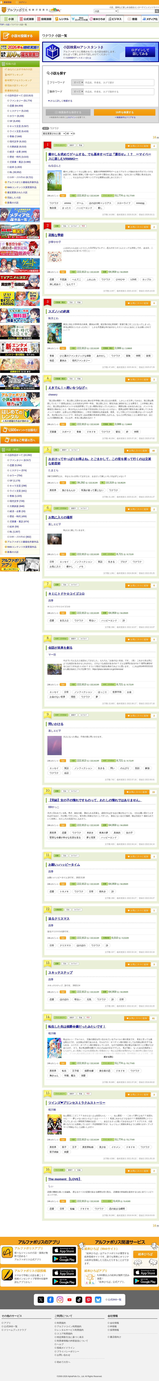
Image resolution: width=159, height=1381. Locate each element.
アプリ (7, 1323)
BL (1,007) (15, 531)
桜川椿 (52, 1033)
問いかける (55, 724)
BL (56, 450)
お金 (129, 692)
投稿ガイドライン (66, 1348)
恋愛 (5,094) (16, 465)
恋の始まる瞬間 (117, 1208)
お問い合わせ (63, 1355)
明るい (92, 620)
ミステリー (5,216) (19, 111)
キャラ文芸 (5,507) (19, 126)
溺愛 (83, 1075)
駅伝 (118, 431)
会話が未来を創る (60, 647)
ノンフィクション (83, 561)
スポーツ (66, 431)
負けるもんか (68, 490)
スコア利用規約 (65, 1333)
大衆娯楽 (58, 909)
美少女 (102, 1147)
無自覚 (53, 208)
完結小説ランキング (17, 85)
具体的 (117, 832)
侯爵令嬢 (89, 1070)
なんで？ (70, 284)
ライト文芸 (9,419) (19, 131)
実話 (100, 561)
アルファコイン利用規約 (69, 1326)
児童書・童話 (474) (19, 521)
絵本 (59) (14, 526)
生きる (111, 561)
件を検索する (125, 112)
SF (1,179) (15, 480)
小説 (7, 24)
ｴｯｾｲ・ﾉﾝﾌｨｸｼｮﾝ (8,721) (21, 177)
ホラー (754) (16, 475)
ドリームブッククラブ (15, 1330)
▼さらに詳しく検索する (60, 100)
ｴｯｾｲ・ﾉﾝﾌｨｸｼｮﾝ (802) (20, 537)
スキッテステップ (60, 972)
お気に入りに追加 (138, 146)
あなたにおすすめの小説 (20, 69)
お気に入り (55, 566)
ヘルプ (60, 1344)
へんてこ (76, 279)
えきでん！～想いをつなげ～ (68, 387)
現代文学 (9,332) (18, 141)
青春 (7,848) (16, 136)
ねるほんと (54, 165)
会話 (66, 773)
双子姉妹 (54, 1152)
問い (112, 768)
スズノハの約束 (58, 311)
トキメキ (64, 891)
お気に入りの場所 (60, 517)
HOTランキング (15, 74)
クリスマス (65, 945)
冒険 (128, 355)
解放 (147, 768)
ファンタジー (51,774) (21, 100)
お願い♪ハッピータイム (64, 864)
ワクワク (54, 203)
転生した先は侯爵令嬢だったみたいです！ (77, 1026)
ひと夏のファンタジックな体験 (75, 355)
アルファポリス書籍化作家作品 (22, 182)
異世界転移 (87, 1147)
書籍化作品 (12, 90)
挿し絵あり (55, 284)
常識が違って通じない (92, 490)
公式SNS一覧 (114, 1299)
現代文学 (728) (17, 501)
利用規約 (61, 1323)
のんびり (124, 768)
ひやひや (120, 279)
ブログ (123, 561)
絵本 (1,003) (16, 167)
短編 (72, 1208)
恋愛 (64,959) (16, 105)
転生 (64, 1070)
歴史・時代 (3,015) (19, 157)
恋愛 (57, 226)
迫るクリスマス (58, 918)
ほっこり (102, 692)
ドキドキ (91, 431)
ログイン (23, 2)
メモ (81, 566)
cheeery (52, 394)
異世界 (53, 490)
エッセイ (64, 561)
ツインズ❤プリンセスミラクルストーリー (76, 1102)
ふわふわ (91, 279)
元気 (89, 999)
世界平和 (117, 692)
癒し (100, 208)
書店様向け (115, 1337)
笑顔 (137, 768)
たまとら (53, 470)
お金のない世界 (57, 697)
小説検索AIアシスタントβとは (78, 58)
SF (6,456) (15, 121)
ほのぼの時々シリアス (100, 203)
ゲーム (80, 203)
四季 (50, 600)
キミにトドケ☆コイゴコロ (66, 593)
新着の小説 (12, 202)
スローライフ (123, 203)
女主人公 (64, 620)
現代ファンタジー (81, 360)
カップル (146, 279)
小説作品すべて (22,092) (19, 455)
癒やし (69, 566)
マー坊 (52, 654)
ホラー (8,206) (17, 116)
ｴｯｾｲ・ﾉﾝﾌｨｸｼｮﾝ (60, 508)
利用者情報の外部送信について (72, 1340)
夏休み (63, 360)
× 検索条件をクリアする (125, 117)
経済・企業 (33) (17, 511)
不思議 (63, 279)
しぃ (50, 1186)
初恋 (52, 360)
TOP (2, 24)
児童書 (53, 431)
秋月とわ (53, 318)
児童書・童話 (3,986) (20, 162)
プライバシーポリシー (68, 1351)
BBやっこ (53, 807)
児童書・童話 (60, 302)
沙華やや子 (54, 242)
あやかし (101, 355)
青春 (52, 355)
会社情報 (114, 1323)
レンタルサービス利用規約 (70, 1330)
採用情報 (114, 1330)
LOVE (133, 279)
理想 (73, 697)
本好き (90, 832)
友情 (148, 355)
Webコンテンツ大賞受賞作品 (21, 187)
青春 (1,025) (16, 496)
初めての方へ (63, 1362)
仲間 (138, 355)
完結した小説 (14, 197)
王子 (74, 1147)
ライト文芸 (59, 1170)
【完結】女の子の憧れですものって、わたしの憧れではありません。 (95, 800)
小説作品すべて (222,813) (20, 95)
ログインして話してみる (140, 51)
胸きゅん (54, 1075)
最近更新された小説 (17, 192)
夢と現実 (90, 837)
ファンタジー (60, 145)
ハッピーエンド (84, 208)
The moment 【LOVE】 (65, 1179)
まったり (66, 208)
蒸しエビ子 (54, 524)
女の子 (129, 832)
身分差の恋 (104, 1070)
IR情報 (113, 1326)
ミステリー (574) (18, 470)
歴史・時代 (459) (18, 516)
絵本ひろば (145, 1254)
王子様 (75, 1070)
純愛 (66, 1152)
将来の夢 (103, 832)
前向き (102, 891)
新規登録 (7, 2)
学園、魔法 (69, 1075)
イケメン (115, 1147)
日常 (52, 561)
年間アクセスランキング (19, 80)
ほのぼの (81, 945)
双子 (64, 1147)
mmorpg (140, 203)
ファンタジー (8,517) (20, 460)
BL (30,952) (15, 172)
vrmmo (67, 203)
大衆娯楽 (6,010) (18, 146)
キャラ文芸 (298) (18, 485)
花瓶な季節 (55, 235)
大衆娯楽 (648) (17, 506)
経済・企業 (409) (18, 151)
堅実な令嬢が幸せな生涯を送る (65, 837)
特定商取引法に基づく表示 (70, 1337)
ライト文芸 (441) (18, 491)
